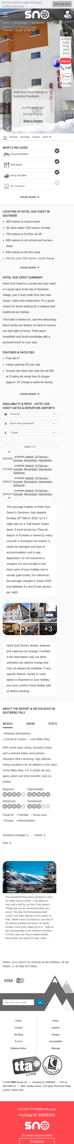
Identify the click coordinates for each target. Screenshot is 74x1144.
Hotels (38, 835)
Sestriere (9, 26)
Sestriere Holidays (14, 835)
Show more (28, 267)
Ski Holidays (20, 22)
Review (13, 136)
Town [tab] (11, 888)
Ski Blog (18, 1034)
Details (36, 136)
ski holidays (52, 961)
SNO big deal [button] (62, 4)
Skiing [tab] (29, 888)
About (56, 1020)
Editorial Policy (18, 1048)
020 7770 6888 (33, 1109)
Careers (55, 1027)
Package (25, 136)
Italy (51, 22)
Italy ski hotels (28, 966)
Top (5, 136)
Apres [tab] (47, 888)
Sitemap (55, 1048)
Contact (18, 1027)
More (47, 136)
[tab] (8, 723)
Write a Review (33, 120)
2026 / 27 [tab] (30, 446)
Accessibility (55, 1041)
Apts (5, 842)
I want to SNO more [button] (13, 6)
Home (6, 22)
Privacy (56, 1034)
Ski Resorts (38, 22)
